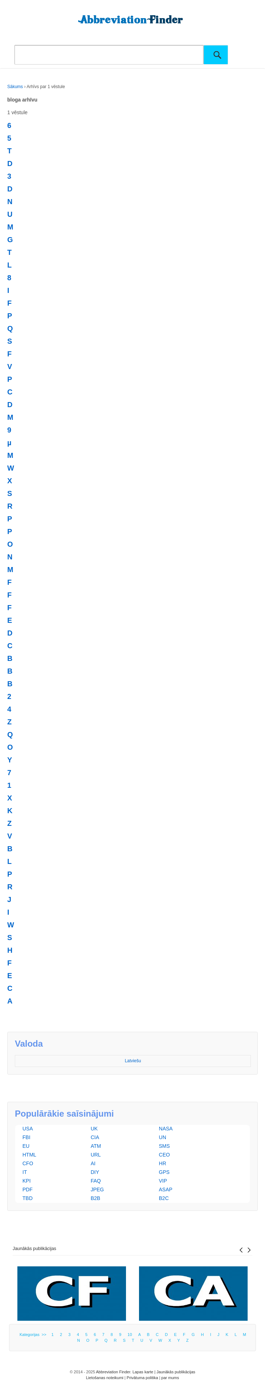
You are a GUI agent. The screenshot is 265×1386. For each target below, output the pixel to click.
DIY (95, 1172)
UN (162, 1137)
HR (162, 1163)
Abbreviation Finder (113, 1372)
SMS (164, 1146)
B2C (164, 1198)
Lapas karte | (144, 1372)
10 (129, 1334)
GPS (164, 1172)
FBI (26, 1137)
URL (96, 1155)
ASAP (165, 1189)
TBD (27, 1198)
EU (25, 1146)
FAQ (96, 1181)
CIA (95, 1137)
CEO (164, 1155)
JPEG (97, 1189)
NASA (166, 1128)
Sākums (15, 86)
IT (24, 1172)
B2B (95, 1198)
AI (93, 1163)
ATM (96, 1146)
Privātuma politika (142, 1377)
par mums (170, 1377)
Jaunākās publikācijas (34, 1248)
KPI (26, 1181)
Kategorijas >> (34, 1334)
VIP (163, 1181)
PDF (27, 1189)
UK (94, 1128)
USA (27, 1128)
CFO (27, 1163)
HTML (29, 1155)
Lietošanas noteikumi (104, 1377)
